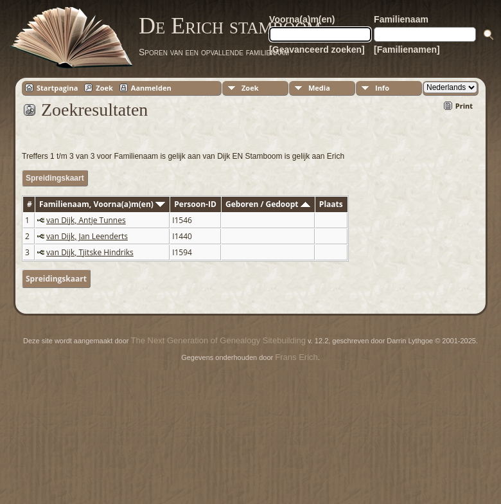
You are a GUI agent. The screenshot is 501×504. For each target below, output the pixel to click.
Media (319, 88)
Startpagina (57, 88)
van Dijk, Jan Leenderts (87, 236)
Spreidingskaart (55, 178)
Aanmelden (151, 88)
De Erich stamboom (230, 26)
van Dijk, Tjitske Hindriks (90, 252)
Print (464, 106)
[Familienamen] (407, 49)
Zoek (104, 88)
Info (382, 88)
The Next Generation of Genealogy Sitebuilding (218, 340)
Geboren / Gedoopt (267, 204)
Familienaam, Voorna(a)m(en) (102, 204)
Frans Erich (296, 357)
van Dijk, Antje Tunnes (86, 220)
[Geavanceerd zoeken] (317, 49)
